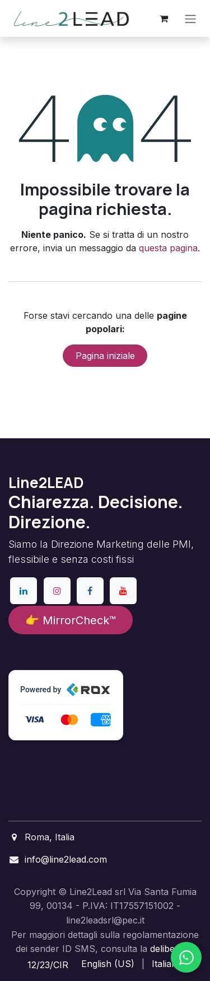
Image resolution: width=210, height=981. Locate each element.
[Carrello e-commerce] (163, 18)
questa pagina (168, 247)
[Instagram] (57, 590)
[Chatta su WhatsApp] (186, 957)
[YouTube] (123, 590)
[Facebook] (90, 590)
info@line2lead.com (66, 859)
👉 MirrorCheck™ (70, 620)
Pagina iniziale (105, 355)
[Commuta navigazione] (190, 18)
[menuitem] (107, 963)
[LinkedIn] (23, 590)
